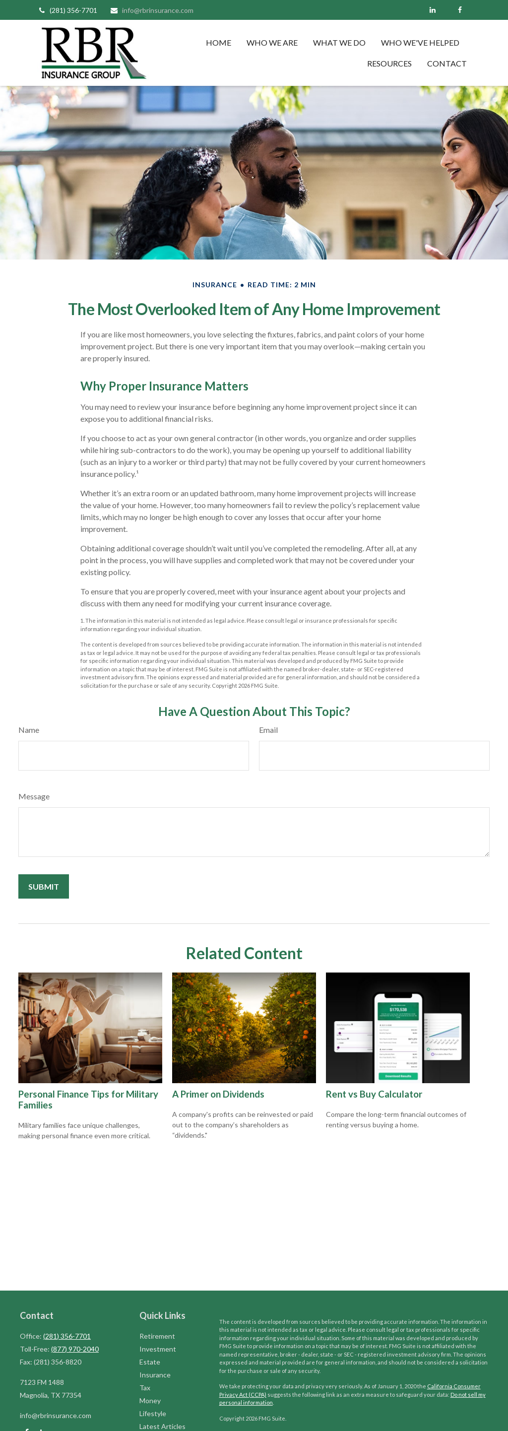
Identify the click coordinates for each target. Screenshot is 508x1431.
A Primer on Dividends (218, 1094)
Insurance (155, 1374)
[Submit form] (43, 886)
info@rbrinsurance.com (151, 10)
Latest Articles (162, 1426)
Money (150, 1400)
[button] (218, 42)
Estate (149, 1362)
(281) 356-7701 (67, 10)
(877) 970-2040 (75, 1349)
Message (34, 796)
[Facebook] (459, 10)
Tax (144, 1387)
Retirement (157, 1336)
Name (28, 729)
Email (268, 729)
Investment (157, 1349)
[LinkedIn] (432, 10)
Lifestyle (152, 1413)
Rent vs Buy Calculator (374, 1094)
